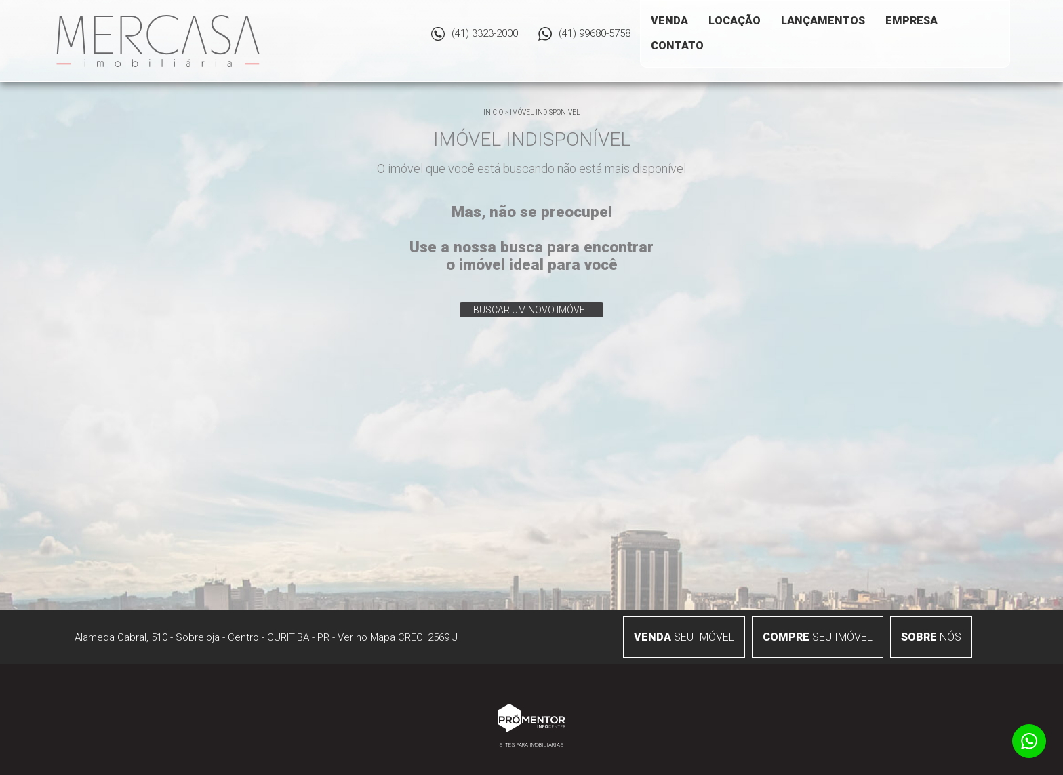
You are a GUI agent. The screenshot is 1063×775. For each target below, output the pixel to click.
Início (493, 112)
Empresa (911, 20)
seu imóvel (684, 637)
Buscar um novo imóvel (531, 309)
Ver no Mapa (366, 637)
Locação (734, 20)
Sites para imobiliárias (531, 745)
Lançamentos (823, 20)
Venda (669, 20)
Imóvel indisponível (545, 112)
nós (931, 637)
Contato (677, 45)
